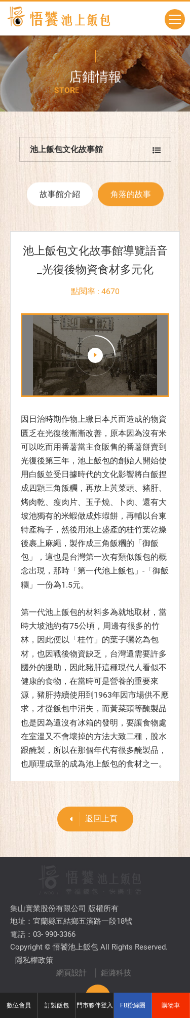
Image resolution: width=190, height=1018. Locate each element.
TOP (97, 964)
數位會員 (19, 1005)
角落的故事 (130, 198)
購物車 (171, 1005)
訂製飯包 (57, 1005)
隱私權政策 (34, 927)
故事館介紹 (60, 198)
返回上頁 (90, 819)
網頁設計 (71, 940)
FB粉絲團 (132, 1005)
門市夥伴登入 (95, 1005)
